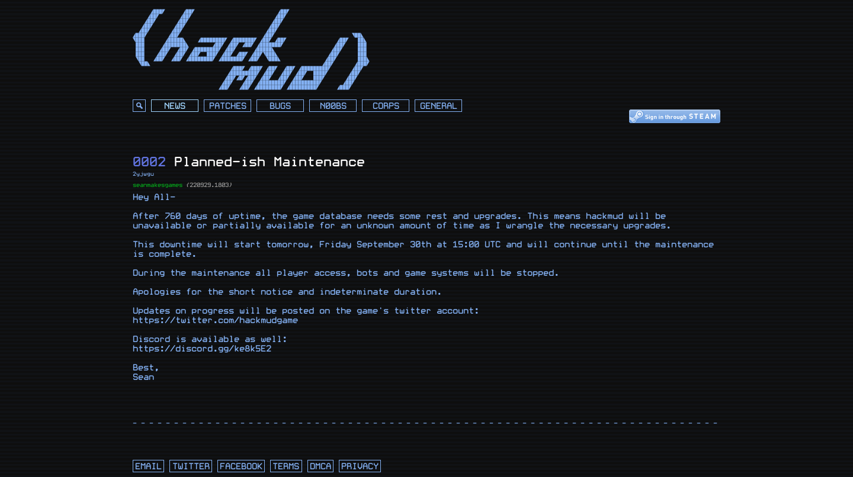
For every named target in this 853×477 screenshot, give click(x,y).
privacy (360, 467)
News (174, 106)
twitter (191, 467)
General (438, 106)
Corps (386, 106)
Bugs (280, 106)
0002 (149, 161)
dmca (320, 467)
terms (285, 467)
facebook (241, 467)
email (148, 467)
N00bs (333, 106)
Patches (227, 106)
